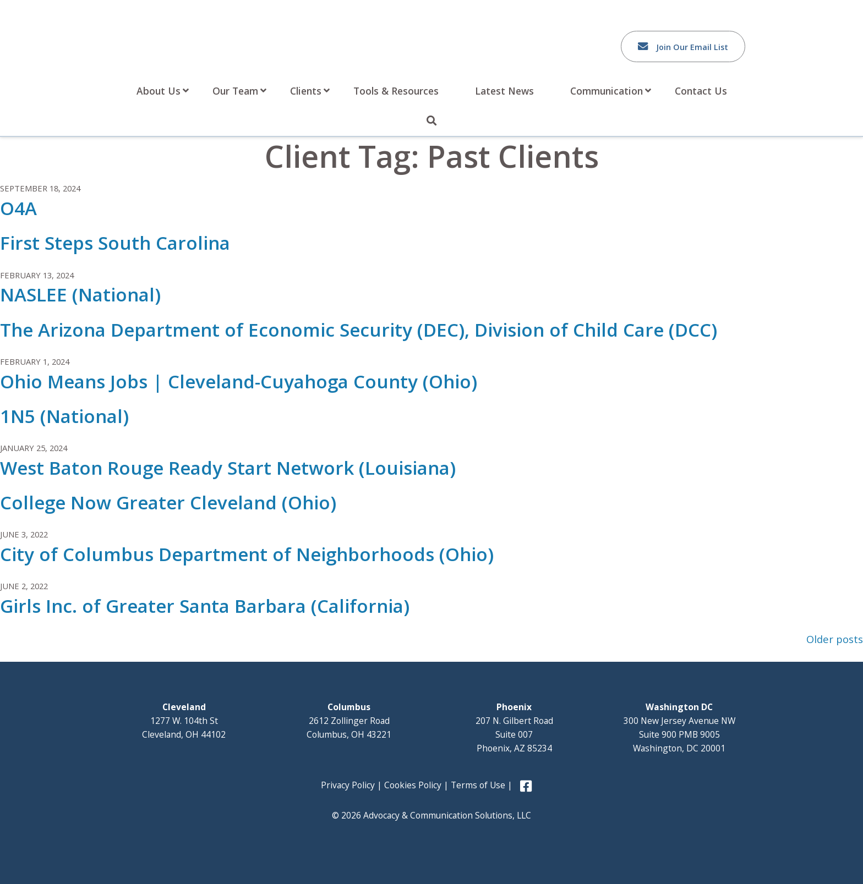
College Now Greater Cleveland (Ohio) (168, 502)
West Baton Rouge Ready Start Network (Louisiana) (228, 467)
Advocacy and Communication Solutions (210, 42)
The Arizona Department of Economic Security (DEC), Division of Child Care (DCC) (358, 329)
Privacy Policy (348, 785)
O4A (18, 208)
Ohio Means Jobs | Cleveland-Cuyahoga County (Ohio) (238, 381)
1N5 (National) (64, 416)
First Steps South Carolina (115, 242)
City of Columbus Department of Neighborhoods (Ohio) (247, 554)
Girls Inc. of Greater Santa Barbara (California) (204, 606)
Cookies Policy (412, 785)
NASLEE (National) (80, 294)
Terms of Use (478, 785)
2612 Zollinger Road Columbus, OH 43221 (349, 720)
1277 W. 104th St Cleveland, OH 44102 (184, 720)
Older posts (834, 639)
